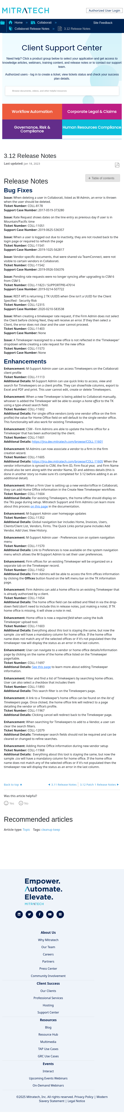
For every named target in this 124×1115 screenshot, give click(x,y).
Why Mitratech (48, 940)
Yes (12, 803)
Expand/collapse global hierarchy (2, 22)
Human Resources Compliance (91, 127)
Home (16, 22)
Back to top (11, 784)
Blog (48, 1027)
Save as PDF (117, 165)
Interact (48, 1071)
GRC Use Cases (48, 1056)
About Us (48, 932)
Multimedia (48, 1042)
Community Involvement (48, 976)
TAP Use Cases (48, 1049)
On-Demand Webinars (48, 1085)
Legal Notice (76, 1101)
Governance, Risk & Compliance (32, 129)
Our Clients (48, 991)
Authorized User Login (104, 10)
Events (48, 1063)
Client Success (48, 983)
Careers (48, 954)
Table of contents (103, 178)
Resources (48, 1020)
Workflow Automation (32, 111)
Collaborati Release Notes (29, 28)
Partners (48, 961)
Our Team (48, 947)
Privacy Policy (83, 1097)
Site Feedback (102, 22)
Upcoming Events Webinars (48, 1078)
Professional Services (48, 998)
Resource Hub (48, 1034)
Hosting (48, 1005)
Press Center (48, 968)
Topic (26, 830)
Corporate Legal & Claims (92, 111)
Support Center (48, 1012)
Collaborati (41, 22)
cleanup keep (50, 830)
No (26, 803)
